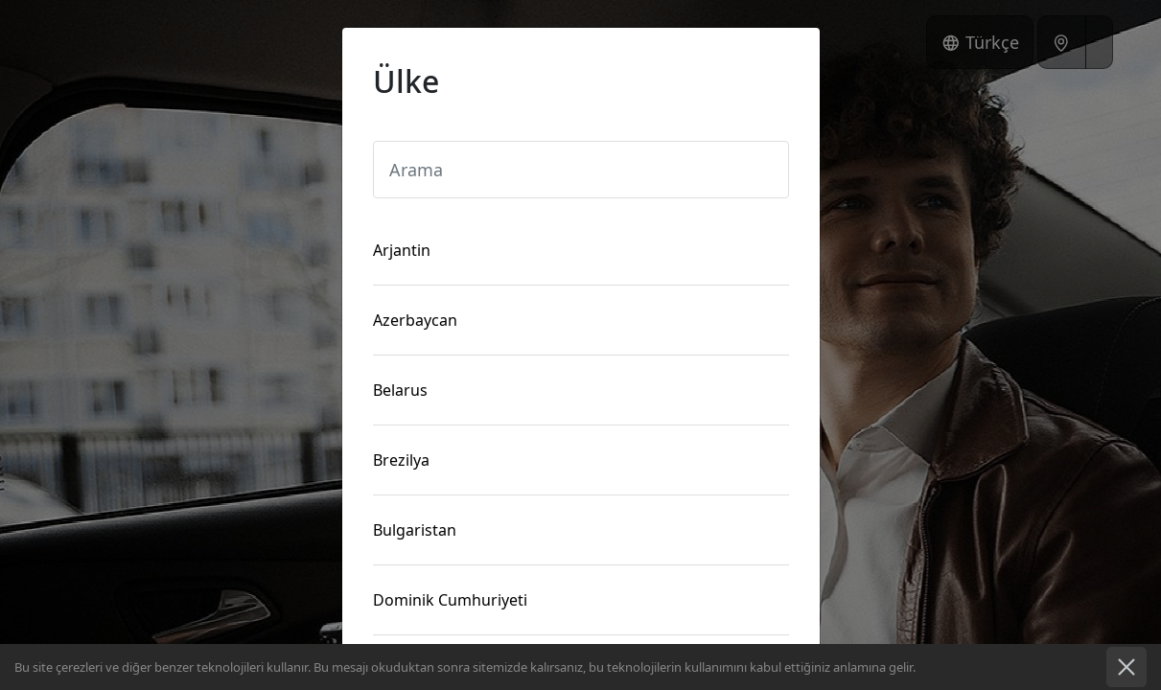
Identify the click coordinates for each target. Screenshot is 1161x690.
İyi (1126, 667)
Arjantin (401, 250)
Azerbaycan (415, 320)
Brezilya (401, 460)
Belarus (400, 390)
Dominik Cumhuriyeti (450, 599)
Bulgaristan (414, 529)
